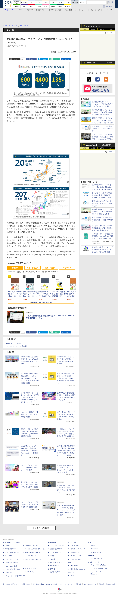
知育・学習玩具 (32, 268)
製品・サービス (95, 10)
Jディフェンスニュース (78, 549)
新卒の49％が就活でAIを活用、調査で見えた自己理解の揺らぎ (102, 203)
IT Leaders (8, 556)
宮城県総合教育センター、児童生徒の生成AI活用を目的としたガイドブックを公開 (102, 249)
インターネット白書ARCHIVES (15, 576)
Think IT (7, 545)
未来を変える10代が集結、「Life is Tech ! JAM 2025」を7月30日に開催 (29, 484)
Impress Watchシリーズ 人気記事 (98, 145)
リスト (23, 59)
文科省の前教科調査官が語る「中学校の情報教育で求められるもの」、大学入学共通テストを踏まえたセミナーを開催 (66, 450)
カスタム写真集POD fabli (99, 568)
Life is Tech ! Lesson (13, 343)
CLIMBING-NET (55, 565)
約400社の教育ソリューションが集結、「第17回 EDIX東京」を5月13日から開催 (102, 112)
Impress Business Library (33, 552)
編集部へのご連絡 (51, 584)
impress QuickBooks (97, 552)
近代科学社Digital (55, 572)
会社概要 (78, 584)
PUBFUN (91, 556)
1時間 (84, 29)
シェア (33, 59)
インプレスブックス (31, 568)
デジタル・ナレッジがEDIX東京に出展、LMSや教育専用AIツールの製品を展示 (102, 228)
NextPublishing (29, 572)
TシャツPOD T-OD (56, 552)
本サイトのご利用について (11, 584)
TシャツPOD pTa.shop (98, 565)
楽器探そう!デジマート (57, 549)
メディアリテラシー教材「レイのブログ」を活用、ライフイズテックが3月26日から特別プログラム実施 (66, 510)
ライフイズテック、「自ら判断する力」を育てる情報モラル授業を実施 (29, 504)
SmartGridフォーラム (31, 545)
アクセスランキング (93, 26)
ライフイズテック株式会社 (16, 346)
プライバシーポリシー (66, 584)
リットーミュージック (57, 545)
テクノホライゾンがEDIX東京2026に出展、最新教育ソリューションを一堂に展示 (102, 195)
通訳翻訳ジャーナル (77, 552)
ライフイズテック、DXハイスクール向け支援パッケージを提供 (29, 467)
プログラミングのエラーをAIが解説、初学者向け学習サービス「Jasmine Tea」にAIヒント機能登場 (29, 450)
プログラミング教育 (55, 10)
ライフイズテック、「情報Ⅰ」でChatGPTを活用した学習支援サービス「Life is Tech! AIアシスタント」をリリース (30, 397)
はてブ (44, 59)
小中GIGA (20, 10)
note (56, 59)
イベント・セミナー (81, 10)
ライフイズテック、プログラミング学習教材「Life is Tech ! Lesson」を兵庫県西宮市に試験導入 (66, 378)
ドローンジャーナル (11, 559)
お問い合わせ (26, 584)
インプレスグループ (90, 584)
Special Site (90, 63)
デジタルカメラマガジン (13, 569)
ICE (89, 542)
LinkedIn (67, 59)
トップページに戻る (41, 528)
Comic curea (94, 549)
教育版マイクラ (41, 10)
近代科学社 (51, 569)
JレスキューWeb (76, 556)
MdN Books (74, 565)
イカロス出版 (72, 542)
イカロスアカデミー (77, 559)
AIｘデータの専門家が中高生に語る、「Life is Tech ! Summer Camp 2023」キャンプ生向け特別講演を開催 (30, 378)
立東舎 (52, 556)
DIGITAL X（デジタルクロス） (34, 559)
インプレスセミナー (31, 556)
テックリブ (71, 572)
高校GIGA (30, 10)
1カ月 (110, 29)
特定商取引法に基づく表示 (107, 584)
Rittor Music (52, 542)
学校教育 (15, 268)
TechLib (73, 575)
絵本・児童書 (50, 268)
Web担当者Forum (10, 549)
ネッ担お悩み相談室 (11, 563)
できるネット (9, 572)
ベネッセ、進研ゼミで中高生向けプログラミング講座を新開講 (29, 414)
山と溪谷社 (51, 559)
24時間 (93, 29)
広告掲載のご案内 (38, 584)
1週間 (102, 29)
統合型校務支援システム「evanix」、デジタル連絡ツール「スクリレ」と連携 (102, 104)
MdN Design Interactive (78, 569)
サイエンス (67, 268)
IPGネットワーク (93, 562)
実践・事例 (68, 10)
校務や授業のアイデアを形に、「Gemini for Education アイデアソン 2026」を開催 (102, 187)
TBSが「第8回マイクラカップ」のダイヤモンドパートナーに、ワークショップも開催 (102, 120)
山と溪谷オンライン (56, 562)
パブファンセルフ (96, 558)
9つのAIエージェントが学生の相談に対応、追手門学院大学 (102, 128)
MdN (69, 563)
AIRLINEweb (74, 545)
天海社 (93, 545)
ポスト (16, 59)
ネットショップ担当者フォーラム (35, 549)
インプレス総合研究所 (12, 552)
